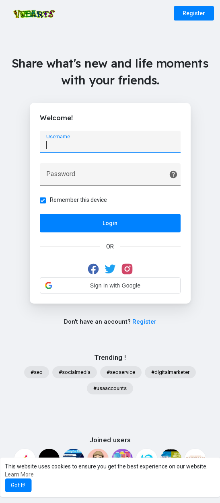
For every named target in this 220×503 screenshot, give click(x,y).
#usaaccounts (110, 388)
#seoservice (121, 372)
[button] (110, 285)
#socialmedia (74, 372)
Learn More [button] (19, 474)
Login (110, 223)
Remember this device (78, 200)
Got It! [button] (18, 485)
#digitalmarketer (170, 372)
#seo (37, 372)
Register (194, 13)
